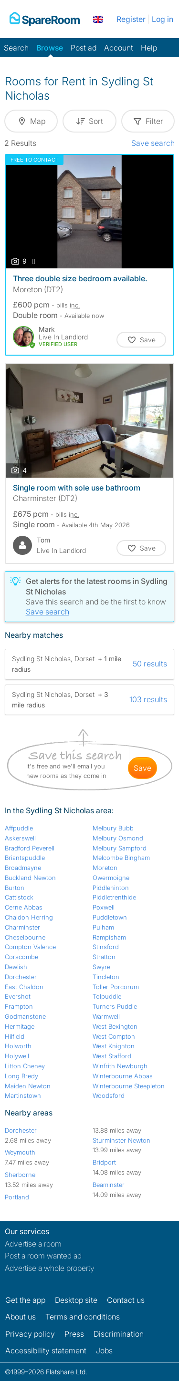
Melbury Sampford (120, 848)
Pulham (103, 927)
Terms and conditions (82, 1316)
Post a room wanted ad (43, 1255)
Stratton (104, 957)
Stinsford (106, 947)
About (20, 1316)
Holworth (18, 1046)
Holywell (17, 1056)
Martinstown (23, 1095)
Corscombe (21, 957)
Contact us (126, 1300)
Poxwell (104, 907)
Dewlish (16, 967)
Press (74, 1334)
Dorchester (21, 977)
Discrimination (119, 1334)
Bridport (104, 1162)
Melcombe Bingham (121, 857)
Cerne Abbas (23, 907)
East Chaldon (24, 987)
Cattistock (19, 897)
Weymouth (20, 1152)
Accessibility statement (45, 1350)
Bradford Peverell (29, 848)
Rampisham (109, 937)
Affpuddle (19, 828)
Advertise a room (33, 1243)
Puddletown (110, 917)
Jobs (104, 1350)
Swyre (101, 967)
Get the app (25, 1300)
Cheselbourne (25, 937)
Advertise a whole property (50, 1268)
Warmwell (106, 1016)
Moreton (105, 867)
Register (131, 19)
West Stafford (112, 1056)
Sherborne (20, 1174)
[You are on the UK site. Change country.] (98, 19)
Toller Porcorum (116, 987)
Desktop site (76, 1300)
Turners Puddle (115, 1006)
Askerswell (20, 838)
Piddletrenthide (114, 897)
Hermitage (19, 1026)
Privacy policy (30, 1334)
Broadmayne (23, 867)
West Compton (114, 1036)
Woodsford (109, 1095)
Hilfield (14, 1036)
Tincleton (106, 977)
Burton (14, 887)
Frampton (19, 1006)
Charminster (22, 927)
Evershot (18, 996)
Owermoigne (111, 877)
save (142, 768)
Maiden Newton (28, 1086)
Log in (162, 19)
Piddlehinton (111, 887)
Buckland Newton (30, 877)
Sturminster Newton (121, 1140)
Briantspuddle (25, 857)
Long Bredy (21, 1076)
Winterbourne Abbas (123, 1076)
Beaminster (109, 1184)
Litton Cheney (25, 1066)
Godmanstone (25, 1016)
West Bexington (115, 1026)
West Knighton (114, 1046)
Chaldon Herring (29, 917)
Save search (153, 143)
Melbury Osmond (118, 838)
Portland (17, 1197)
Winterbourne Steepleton (129, 1086)
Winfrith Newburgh (120, 1066)
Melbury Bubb (113, 828)
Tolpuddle (107, 996)
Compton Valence (30, 947)
